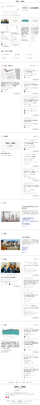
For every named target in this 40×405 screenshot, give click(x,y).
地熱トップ (24, 252)
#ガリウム (28, 312)
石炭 (2, 350)
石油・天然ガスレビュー (10, 87)
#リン (7, 38)
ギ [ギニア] (6, 30)
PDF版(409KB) (36, 352)
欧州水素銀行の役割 (5, 153)
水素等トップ (35, 136)
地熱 (24, 382)
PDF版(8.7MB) (36, 115)
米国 (32, 293)
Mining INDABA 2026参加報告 (8, 277)
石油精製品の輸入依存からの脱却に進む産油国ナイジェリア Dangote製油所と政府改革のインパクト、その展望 (10, 84)
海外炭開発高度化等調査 (7, 350)
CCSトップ (24, 226)
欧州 (32, 97)
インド (17, 25)
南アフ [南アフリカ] (34, 140)
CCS (20, 382)
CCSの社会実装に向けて (26, 224)
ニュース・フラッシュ (34, 36)
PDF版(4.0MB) (36, 79)
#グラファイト (33, 38)
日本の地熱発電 (24, 248)
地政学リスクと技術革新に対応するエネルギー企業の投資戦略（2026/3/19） (31, 100)
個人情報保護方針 (20, 400)
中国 (6, 27)
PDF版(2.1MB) (36, 180)
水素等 (2, 155)
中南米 (36, 97)
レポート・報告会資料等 (8, 155)
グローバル (35, 83)
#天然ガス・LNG (26, 125)
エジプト (34, 139)
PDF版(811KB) (36, 129)
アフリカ (7, 28)
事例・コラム (24, 250)
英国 (33, 306)
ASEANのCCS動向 (25, 220)
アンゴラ (7, 29)
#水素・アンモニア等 (27, 75)
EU (35, 305)
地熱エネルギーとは (25, 246)
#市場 (7, 89)
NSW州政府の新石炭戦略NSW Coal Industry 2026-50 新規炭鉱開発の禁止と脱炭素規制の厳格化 (31, 343)
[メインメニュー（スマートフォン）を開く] (38, 1)
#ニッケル (6, 37)
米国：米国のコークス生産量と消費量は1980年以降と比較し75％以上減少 (31, 330)
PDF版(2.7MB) (17, 93)
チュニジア (37, 139)
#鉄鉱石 (7, 39)
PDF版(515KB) (15, 45)
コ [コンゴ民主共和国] (16, 31)
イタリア (31, 306)
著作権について (13, 400)
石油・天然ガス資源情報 (33, 87)
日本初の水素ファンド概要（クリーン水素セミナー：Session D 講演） (31, 172)
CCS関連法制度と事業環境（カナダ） (28, 219)
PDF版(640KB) (5, 46)
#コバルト (3, 37)
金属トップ (36, 259)
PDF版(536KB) (36, 318)
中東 (34, 97)
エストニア (36, 306)
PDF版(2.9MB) (36, 151)
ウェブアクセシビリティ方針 (28, 400)
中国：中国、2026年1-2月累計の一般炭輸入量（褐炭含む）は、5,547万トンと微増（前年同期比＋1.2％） (31, 370)
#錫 (24, 313)
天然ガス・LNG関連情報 (30, 8)
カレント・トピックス (4, 35)
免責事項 (8, 400)
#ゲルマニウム (33, 312)
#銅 (1, 37)
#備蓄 (24, 89)
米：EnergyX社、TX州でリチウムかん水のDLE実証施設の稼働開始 (31, 295)
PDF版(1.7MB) (36, 93)
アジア (31, 83)
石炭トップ (36, 324)
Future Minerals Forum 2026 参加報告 (15, 33)
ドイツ (36, 154)
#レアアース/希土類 (3, 39)
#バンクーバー (33, 39)
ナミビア (31, 140)
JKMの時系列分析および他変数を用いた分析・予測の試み (31, 121)
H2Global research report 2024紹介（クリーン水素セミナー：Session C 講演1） (31, 186)
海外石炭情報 (29, 333)
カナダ (37, 25)
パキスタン (31, 263)
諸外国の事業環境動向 (25, 223)
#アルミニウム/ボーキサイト (28, 271)
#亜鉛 (26, 312)
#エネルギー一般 (3, 89)
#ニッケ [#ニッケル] (34, 313)
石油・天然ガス (25, 10)
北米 (38, 97)
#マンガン (2, 38)
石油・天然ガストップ (34, 65)
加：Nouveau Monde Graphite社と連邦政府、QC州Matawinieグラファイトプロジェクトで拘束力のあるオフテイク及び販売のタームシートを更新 (35, 30)
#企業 (30, 104)
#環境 (31, 75)
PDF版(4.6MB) (36, 166)
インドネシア (11, 274)
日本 (16, 27)
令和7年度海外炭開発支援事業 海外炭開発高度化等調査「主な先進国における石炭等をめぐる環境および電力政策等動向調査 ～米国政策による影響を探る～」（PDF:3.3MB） (25, 32)
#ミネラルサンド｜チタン (29, 313)
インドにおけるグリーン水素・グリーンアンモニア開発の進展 (31, 71)
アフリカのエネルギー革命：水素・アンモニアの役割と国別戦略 (31, 143)
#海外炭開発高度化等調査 (24, 40)
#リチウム (5, 38)
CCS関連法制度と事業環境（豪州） (28, 217)
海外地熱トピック (25, 249)
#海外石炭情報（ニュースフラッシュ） (29, 334)
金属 (1, 34)
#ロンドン (34, 271)
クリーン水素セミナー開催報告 (30, 156)
